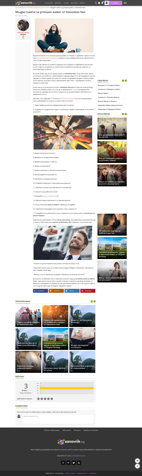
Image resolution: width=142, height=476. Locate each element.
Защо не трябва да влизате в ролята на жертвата (112, 182)
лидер (75, 89)
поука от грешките (49, 196)
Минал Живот (103, 93)
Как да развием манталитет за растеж (112, 136)
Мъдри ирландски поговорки (79, 346)
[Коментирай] (58, 419)
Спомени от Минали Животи (108, 97)
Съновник (49, 3)
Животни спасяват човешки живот (25, 367)
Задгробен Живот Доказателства (110, 105)
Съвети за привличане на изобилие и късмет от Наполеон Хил (54, 322)
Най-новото (66, 430)
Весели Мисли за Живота (107, 101)
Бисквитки (92, 473)
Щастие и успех (44, 7)
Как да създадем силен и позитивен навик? (110, 159)
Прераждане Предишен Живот (109, 109)
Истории (74, 3)
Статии (66, 3)
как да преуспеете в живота (46, 58)
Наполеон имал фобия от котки (54, 369)
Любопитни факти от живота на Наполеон (27, 344)
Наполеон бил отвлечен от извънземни (82, 367)
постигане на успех (66, 98)
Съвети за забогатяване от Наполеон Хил (28, 323)
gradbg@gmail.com (78, 456)
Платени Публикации (52, 430)
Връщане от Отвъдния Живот (109, 85)
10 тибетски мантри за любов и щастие (109, 232)
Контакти (77, 430)
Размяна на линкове (90, 430)
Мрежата (58, 3)
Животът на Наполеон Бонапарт (81, 321)
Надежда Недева (23, 32)
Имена (82, 3)
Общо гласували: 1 (26, 393)
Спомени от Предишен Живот (109, 89)
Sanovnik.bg (19, 7)
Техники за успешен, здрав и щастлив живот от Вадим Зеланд (112, 254)
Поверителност (82, 473)
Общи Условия (70, 473)
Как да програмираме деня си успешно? (112, 278)
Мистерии (34, 7)
